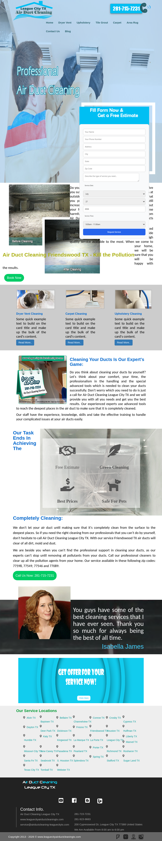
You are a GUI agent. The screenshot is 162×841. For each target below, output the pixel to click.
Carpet (117, 22)
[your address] (114, 147)
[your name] (114, 132)
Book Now (14, 278)
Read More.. (25, 342)
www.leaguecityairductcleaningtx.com (41, 819)
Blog (68, 31)
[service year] (114, 209)
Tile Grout (102, 22)
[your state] (114, 161)
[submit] (114, 232)
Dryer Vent (64, 22)
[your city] (114, 154)
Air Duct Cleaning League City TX (39, 814)
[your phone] (114, 139)
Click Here (83, 698)
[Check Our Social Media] (61, 802)
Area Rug (132, 22)
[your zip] (114, 169)
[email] (44, 824)
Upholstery (83, 22)
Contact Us (53, 31)
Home (49, 22)
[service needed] (111, 177)
